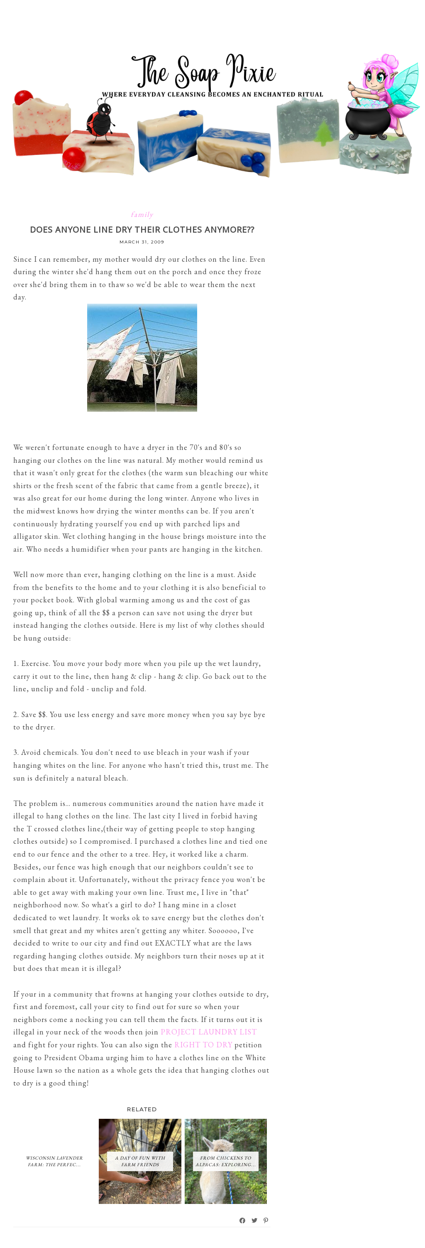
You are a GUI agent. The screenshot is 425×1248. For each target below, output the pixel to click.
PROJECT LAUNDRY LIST (209, 1032)
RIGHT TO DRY (203, 1044)
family (142, 214)
